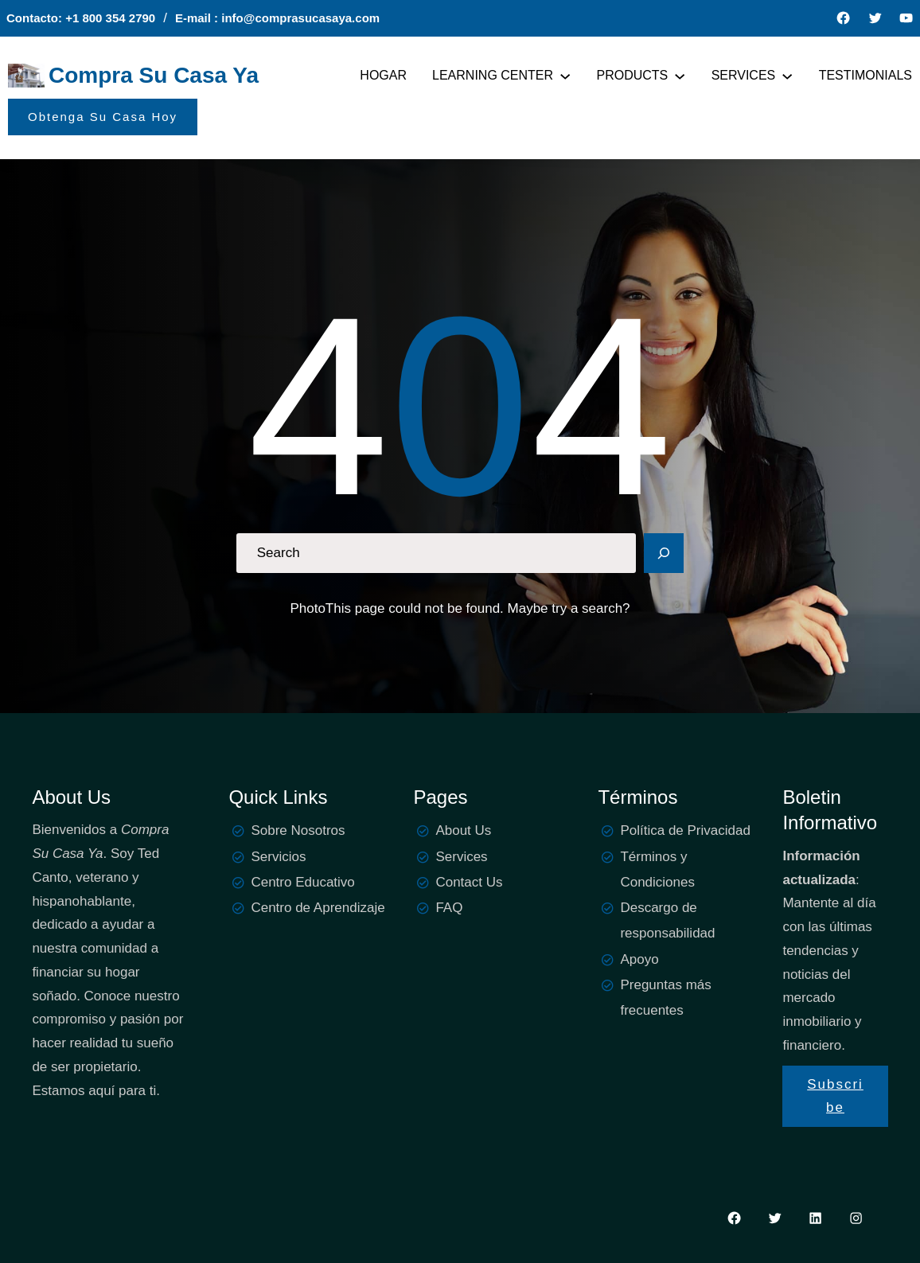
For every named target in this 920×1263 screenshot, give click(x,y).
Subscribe (835, 1096)
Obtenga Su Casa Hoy (102, 116)
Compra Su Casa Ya (154, 75)
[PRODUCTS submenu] (679, 75)
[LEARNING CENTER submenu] (565, 75)
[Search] (664, 553)
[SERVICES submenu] (787, 75)
